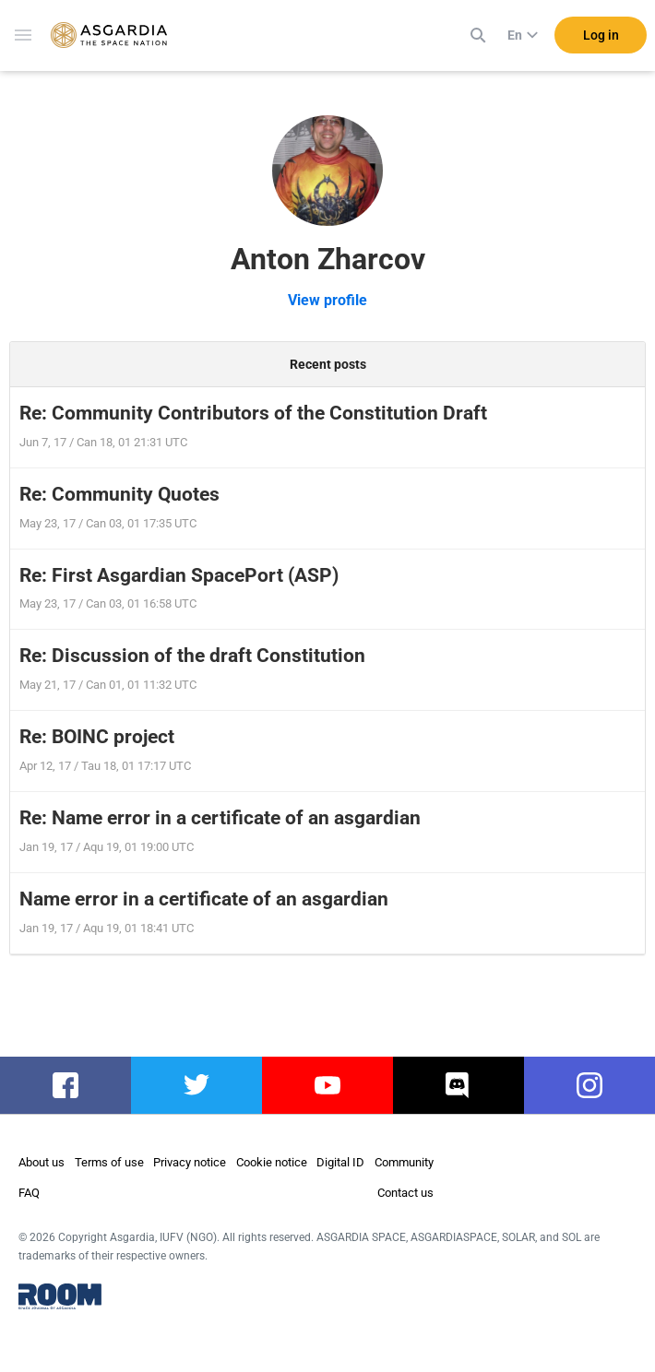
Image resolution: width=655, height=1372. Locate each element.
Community (404, 1162)
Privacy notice (189, 1162)
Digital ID (340, 1162)
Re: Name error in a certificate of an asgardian (220, 818)
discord (459, 1085)
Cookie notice (271, 1162)
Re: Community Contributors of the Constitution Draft (253, 413)
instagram (590, 1085)
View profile (327, 300)
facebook (66, 1085)
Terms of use (109, 1162)
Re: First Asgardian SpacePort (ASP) (179, 575)
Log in (601, 36)
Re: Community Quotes (119, 494)
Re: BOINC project (96, 737)
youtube (327, 1085)
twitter (197, 1085)
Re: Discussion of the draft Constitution (192, 656)
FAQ (29, 1193)
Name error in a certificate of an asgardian (203, 899)
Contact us (405, 1193)
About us (41, 1162)
